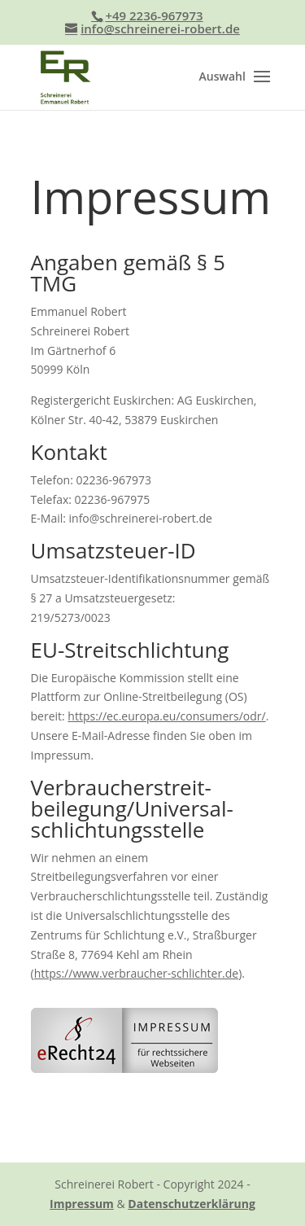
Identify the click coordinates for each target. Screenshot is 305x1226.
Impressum (82, 1203)
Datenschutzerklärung (191, 1203)
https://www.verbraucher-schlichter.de (136, 973)
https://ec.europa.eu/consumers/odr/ (166, 716)
